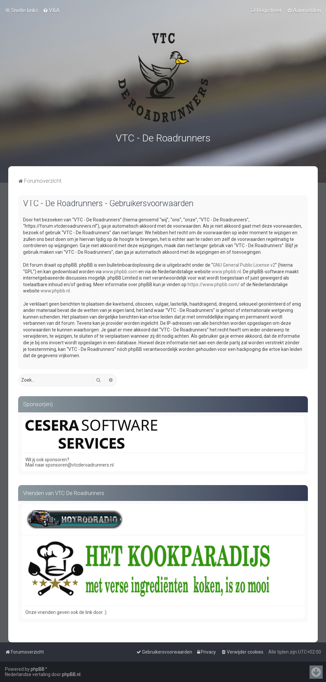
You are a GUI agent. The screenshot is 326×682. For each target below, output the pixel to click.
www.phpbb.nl (226, 271)
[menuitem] (51, 10)
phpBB (37, 669)
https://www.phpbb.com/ (214, 283)
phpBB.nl (71, 674)
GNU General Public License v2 (244, 264)
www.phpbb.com (120, 271)
